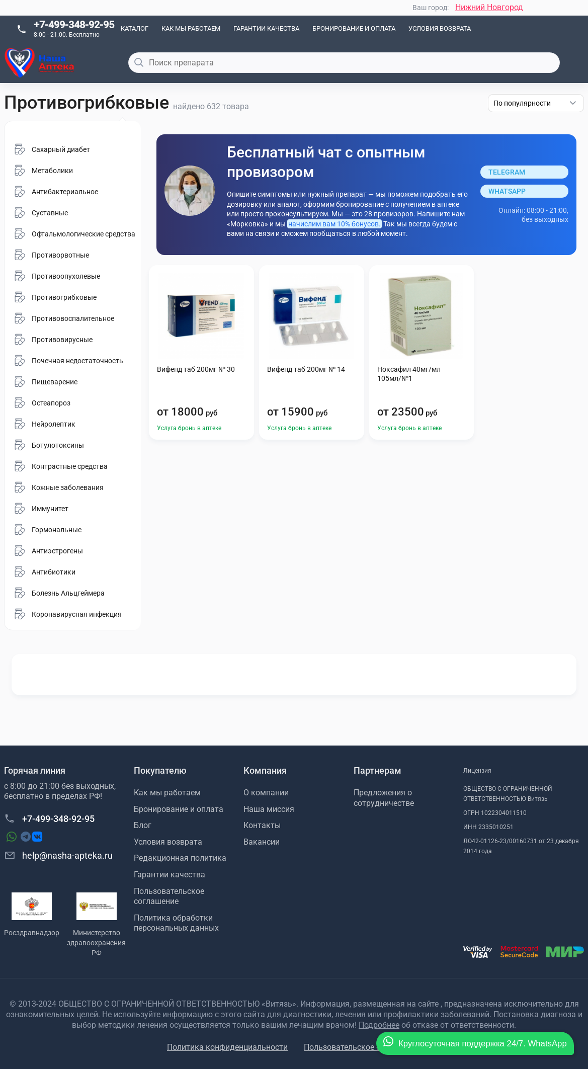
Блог (142, 825)
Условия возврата (439, 28)
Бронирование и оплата (353, 28)
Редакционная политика (180, 858)
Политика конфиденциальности (227, 1047)
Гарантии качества (266, 28)
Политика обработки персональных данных (176, 923)
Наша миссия (268, 809)
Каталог (134, 28)
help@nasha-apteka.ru (58, 855)
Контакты (262, 825)
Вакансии (261, 842)
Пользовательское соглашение (169, 896)
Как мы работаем (190, 28)
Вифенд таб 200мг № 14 (306, 369)
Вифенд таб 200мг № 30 (196, 369)
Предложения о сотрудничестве (384, 798)
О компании (266, 792)
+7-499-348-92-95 (74, 25)
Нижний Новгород (489, 7)
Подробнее (379, 1025)
